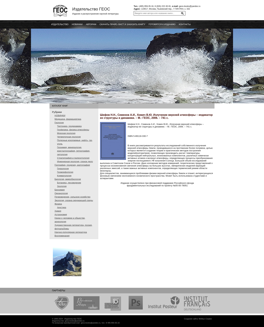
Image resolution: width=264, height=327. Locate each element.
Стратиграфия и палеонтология (73, 158)
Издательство (59, 24)
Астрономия (61, 214)
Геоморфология (65, 172)
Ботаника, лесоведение (69, 182)
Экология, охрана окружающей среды (74, 200)
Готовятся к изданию (161, 24)
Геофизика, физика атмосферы (73, 129)
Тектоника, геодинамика (69, 126)
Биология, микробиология (68, 179)
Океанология (61, 193)
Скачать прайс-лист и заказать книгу (122, 24)
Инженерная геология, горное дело (75, 161)
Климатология (64, 175)
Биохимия (60, 189)
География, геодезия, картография (72, 165)
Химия (58, 211)
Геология (59, 122)
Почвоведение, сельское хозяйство (72, 197)
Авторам (91, 24)
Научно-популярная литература (71, 232)
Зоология (62, 186)
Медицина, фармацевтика (68, 119)
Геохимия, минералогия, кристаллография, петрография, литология (73, 151)
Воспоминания (62, 235)
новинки (77, 24)
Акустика (61, 207)
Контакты (185, 24)
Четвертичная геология (69, 136)
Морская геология (66, 133)
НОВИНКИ (60, 115)
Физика (58, 204)
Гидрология (63, 168)
